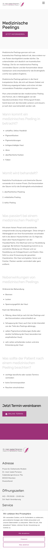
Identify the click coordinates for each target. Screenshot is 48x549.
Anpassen (24, 539)
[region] (24, 530)
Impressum (7, 429)
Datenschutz (7, 432)
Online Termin (14, 414)
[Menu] (43, 3)
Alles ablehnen (24, 545)
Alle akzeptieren (24, 533)
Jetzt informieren (15, 34)
